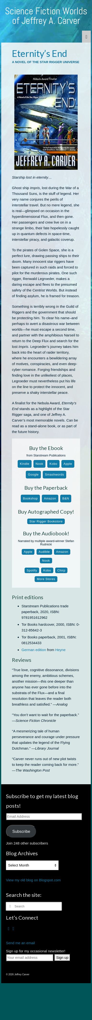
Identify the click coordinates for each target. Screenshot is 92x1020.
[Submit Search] (9, 906)
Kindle (24, 464)
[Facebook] (9, 928)
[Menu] (86, 37)
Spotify (32, 570)
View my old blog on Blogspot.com (33, 880)
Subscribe (21, 831)
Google (33, 474)
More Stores (46, 579)
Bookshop (30, 498)
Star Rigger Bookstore (46, 521)
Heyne (60, 650)
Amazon (50, 498)
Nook (39, 464)
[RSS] (13, 928)
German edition (34, 650)
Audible (44, 552)
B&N (65, 498)
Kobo (53, 464)
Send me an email (20, 943)
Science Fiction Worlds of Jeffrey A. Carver (46, 16)
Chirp (61, 570)
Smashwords (54, 474)
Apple (68, 464)
